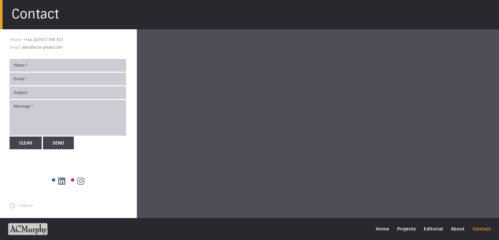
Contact (482, 229)
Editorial (433, 229)
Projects (406, 229)
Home (382, 229)
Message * (68, 118)
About (458, 229)
